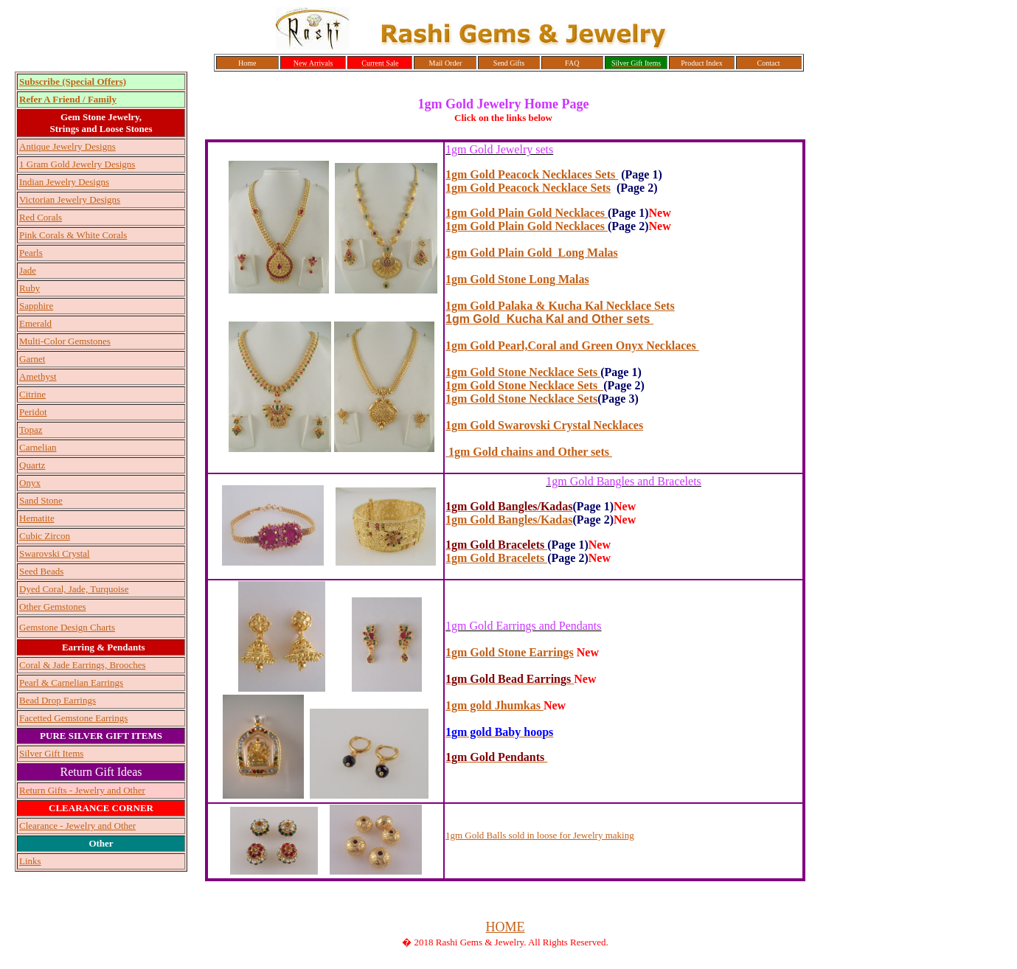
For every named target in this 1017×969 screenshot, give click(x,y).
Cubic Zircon (44, 535)
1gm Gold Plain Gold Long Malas (531, 252)
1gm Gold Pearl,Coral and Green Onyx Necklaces (572, 345)
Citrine (32, 394)
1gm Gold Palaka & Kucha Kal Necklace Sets (560, 305)
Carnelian (38, 447)
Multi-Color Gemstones (65, 341)
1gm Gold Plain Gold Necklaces (526, 212)
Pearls (31, 252)
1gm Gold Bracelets (496, 558)
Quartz (32, 464)
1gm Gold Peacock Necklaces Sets (531, 174)
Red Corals (40, 217)
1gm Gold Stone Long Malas (517, 279)
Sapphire (36, 305)
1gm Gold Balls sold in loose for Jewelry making (539, 835)
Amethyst (38, 376)
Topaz (31, 429)
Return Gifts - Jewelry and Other (82, 790)
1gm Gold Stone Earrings (509, 652)
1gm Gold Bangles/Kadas (508, 519)
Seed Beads (41, 571)
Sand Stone (41, 500)
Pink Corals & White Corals (73, 234)
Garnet (32, 358)
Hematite (37, 518)
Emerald (35, 323)
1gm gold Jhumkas (494, 705)
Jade (27, 270)
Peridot (33, 411)
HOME (505, 927)
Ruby (29, 288)
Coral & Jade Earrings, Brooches (82, 664)
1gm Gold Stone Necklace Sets (521, 398)
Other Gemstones (52, 606)
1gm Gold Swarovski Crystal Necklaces (544, 425)
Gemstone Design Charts (67, 627)
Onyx (30, 482)
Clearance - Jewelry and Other (77, 825)
